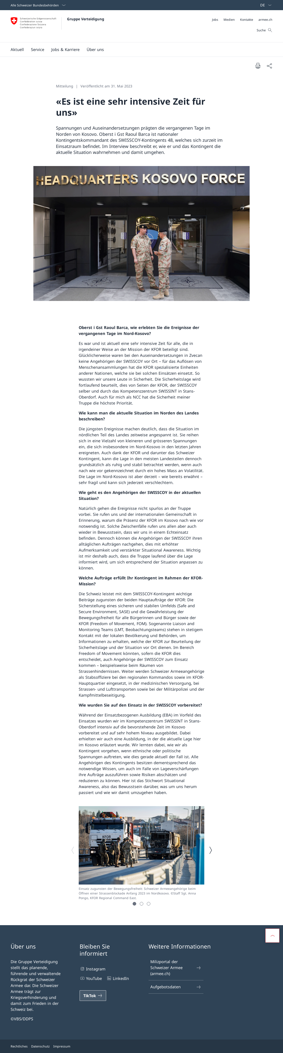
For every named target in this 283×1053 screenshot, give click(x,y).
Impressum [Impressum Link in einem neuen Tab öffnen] (61, 1046)
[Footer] (141, 1046)
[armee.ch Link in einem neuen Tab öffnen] (265, 19)
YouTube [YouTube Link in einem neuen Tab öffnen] (91, 978)
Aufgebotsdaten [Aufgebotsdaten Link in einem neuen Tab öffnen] (175, 987)
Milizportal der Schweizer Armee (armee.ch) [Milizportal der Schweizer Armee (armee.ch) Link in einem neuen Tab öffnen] (175, 967)
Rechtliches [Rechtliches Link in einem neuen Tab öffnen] (19, 1046)
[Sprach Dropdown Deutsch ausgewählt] (264, 5)
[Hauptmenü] (138, 49)
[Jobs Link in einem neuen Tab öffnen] (215, 19)
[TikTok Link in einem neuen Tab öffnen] (93, 995)
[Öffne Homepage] (57, 26)
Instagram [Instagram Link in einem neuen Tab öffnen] (92, 969)
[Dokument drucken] (258, 65)
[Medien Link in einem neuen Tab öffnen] (229, 19)
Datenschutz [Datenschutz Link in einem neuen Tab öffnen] (40, 1046)
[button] (17, 49)
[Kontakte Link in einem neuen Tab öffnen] (246, 19)
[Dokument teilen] (269, 65)
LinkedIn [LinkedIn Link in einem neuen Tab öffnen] (117, 978)
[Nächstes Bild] (210, 850)
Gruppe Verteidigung (85, 19)
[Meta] (242, 19)
